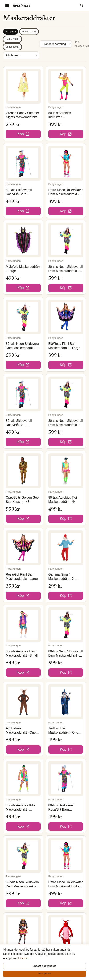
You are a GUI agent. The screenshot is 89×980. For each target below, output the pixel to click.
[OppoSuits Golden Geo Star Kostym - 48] (23, 470)
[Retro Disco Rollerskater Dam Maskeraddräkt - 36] (65, 163)
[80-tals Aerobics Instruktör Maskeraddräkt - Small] (65, 86)
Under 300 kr (12, 39)
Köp (23, 134)
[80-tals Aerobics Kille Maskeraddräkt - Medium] (23, 778)
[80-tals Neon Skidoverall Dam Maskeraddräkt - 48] (65, 240)
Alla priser (10, 31)
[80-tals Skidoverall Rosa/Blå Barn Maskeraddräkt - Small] (23, 394)
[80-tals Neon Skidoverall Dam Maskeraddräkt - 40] (65, 394)
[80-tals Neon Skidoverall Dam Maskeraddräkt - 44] (23, 855)
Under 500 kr (12, 46)
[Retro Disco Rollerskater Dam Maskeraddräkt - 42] (65, 855)
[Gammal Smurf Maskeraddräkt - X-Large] (65, 547)
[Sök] (82, 6)
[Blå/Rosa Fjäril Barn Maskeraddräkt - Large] (65, 317)
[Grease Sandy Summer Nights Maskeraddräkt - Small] (23, 86)
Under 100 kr (29, 31)
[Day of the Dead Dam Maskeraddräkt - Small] (23, 932)
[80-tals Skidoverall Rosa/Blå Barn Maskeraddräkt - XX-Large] (65, 778)
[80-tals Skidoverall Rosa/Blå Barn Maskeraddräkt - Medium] (23, 163)
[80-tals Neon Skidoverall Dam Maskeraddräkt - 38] (23, 317)
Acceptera (44, 973)
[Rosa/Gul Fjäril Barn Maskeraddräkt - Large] (23, 547)
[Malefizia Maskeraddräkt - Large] (23, 240)
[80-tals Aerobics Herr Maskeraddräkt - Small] (23, 624)
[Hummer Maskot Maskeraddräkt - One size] (65, 932)
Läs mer (23, 958)
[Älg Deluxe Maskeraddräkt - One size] (23, 701)
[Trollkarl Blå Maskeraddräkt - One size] (65, 701)
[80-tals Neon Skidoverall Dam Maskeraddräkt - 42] (65, 624)
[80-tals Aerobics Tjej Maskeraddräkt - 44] (65, 470)
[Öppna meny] (7, 6)
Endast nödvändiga (44, 965)
